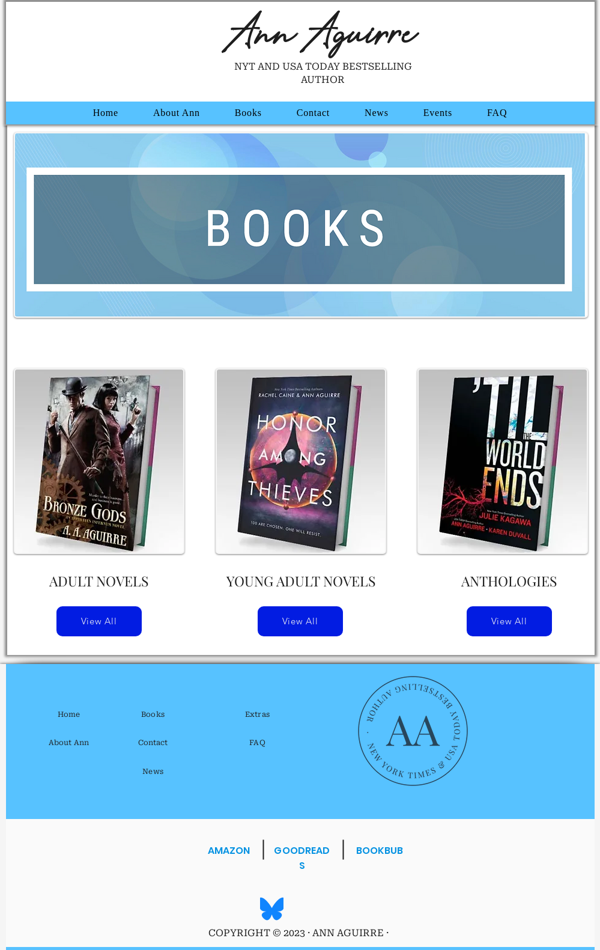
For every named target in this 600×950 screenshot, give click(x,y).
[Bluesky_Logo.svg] (271, 909)
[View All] (99, 621)
